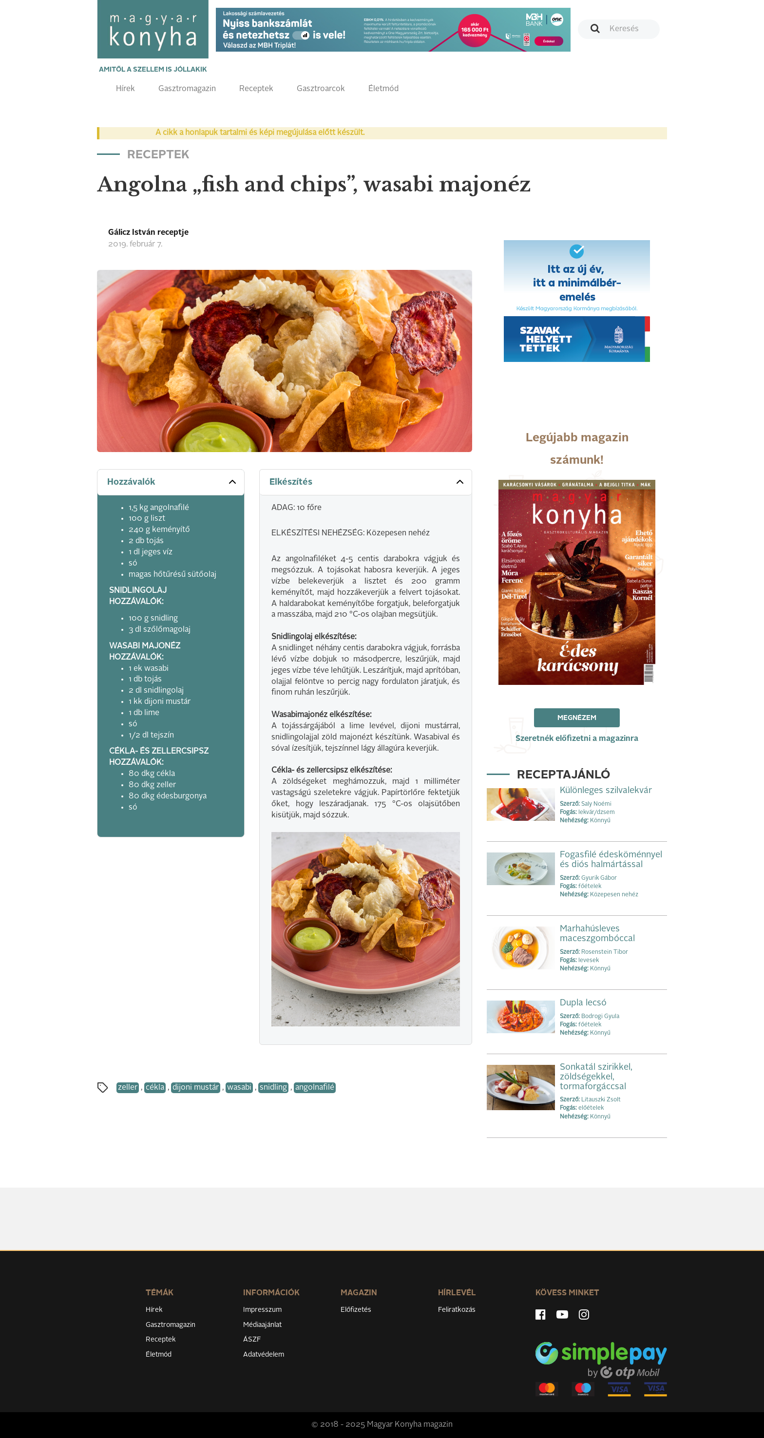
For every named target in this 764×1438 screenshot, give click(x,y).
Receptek (256, 89)
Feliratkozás (457, 1309)
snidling (273, 1088)
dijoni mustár (195, 1088)
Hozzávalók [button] (172, 482)
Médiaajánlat (262, 1325)
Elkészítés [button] (367, 482)
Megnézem (576, 718)
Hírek (125, 89)
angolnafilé (314, 1088)
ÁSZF (252, 1339)
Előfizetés (356, 1309)
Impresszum (262, 1309)
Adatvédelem (263, 1354)
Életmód (383, 89)
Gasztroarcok (321, 89)
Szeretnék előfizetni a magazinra (577, 739)
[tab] (170, 482)
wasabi (239, 1088)
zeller (127, 1088)
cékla (155, 1088)
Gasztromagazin (187, 89)
